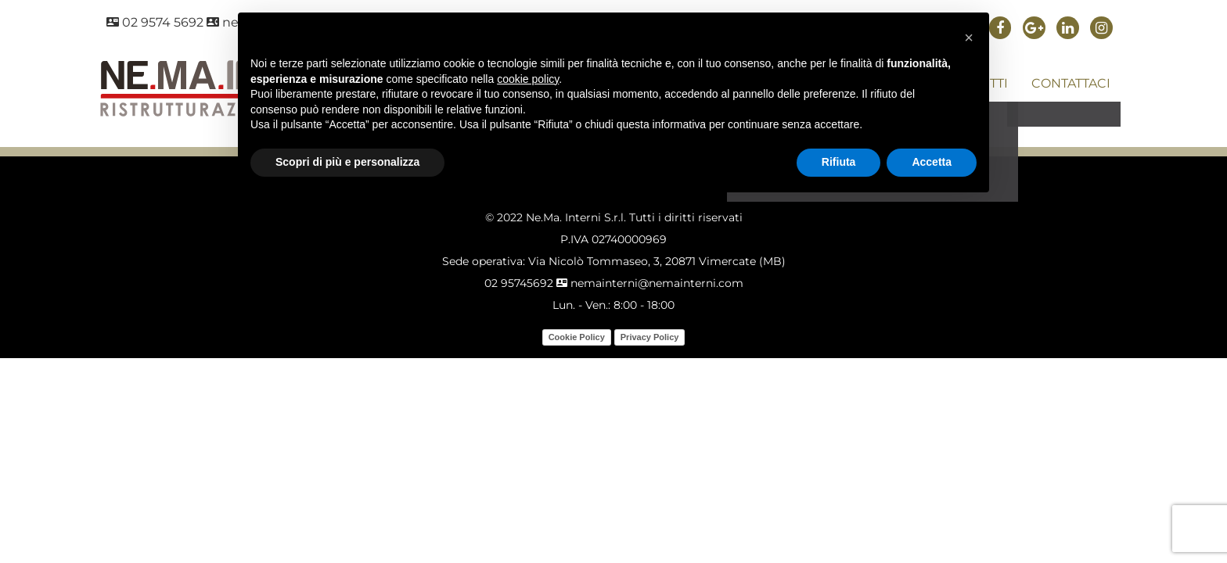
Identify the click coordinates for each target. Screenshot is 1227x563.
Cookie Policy (577, 337)
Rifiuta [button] (839, 162)
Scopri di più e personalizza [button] (347, 162)
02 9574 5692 (154, 22)
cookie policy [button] (528, 79)
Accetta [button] (932, 162)
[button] (968, 37)
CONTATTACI (1070, 83)
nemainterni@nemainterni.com (649, 283)
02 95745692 (518, 283)
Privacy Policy (650, 337)
